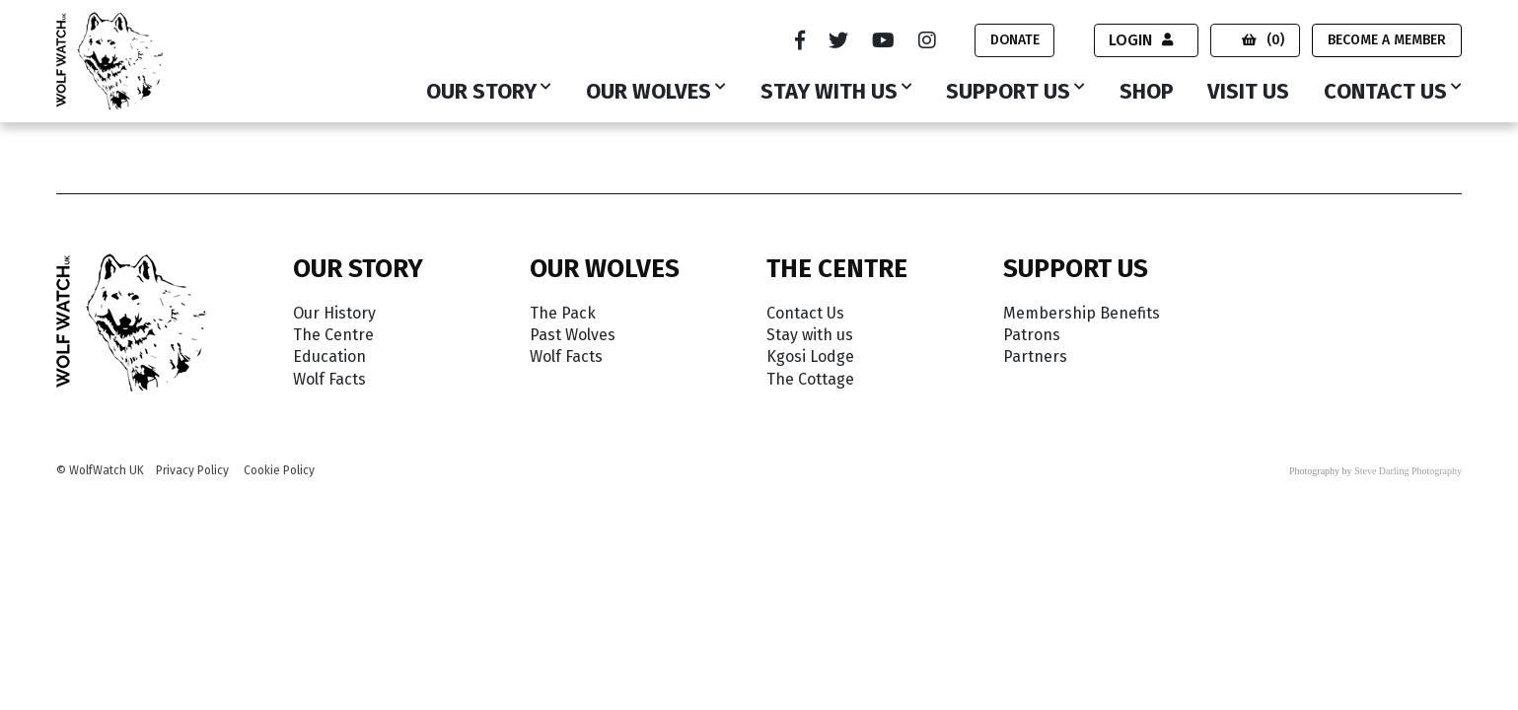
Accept (1415, 654)
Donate (1013, 40)
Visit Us (1248, 93)
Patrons (1031, 334)
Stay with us (829, 93)
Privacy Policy (192, 470)
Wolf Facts (329, 379)
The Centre (333, 334)
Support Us (1008, 93)
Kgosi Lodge (810, 356)
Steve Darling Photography (1408, 470)
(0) (1263, 40)
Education (329, 356)
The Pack (563, 313)
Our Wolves (648, 93)
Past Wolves (572, 334)
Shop (1147, 93)
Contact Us (1385, 93)
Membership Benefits (1081, 313)
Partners (1035, 356)
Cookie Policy (279, 470)
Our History (334, 313)
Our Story (481, 93)
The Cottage (810, 379)
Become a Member (1387, 40)
